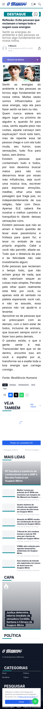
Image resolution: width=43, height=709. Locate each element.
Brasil (4, 673)
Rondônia (5, 677)
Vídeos (26, 677)
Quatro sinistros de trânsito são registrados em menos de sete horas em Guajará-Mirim (28, 508)
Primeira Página (8, 707)
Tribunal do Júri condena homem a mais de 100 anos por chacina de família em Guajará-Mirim (28, 535)
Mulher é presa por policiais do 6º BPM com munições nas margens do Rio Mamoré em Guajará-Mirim (28, 493)
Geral (33, 385)
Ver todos (33, 405)
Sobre (19, 707)
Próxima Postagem (32, 450)
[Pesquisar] (39, 4)
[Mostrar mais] (27, 395)
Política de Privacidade (32, 707)
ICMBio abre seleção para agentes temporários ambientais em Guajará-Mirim (28, 549)
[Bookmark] (36, 14)
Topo (5, 388)
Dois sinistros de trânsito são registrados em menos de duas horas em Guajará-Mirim (28, 564)
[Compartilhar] (38, 48)
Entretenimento (24, 385)
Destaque (16, 14)
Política (26, 673)
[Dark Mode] (35, 4)
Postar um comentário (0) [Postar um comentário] (21, 443)
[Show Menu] (3, 4)
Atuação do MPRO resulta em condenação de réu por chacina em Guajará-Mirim (29, 521)
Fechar (21, 702)
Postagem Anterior (11, 450)
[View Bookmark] (32, 5)
